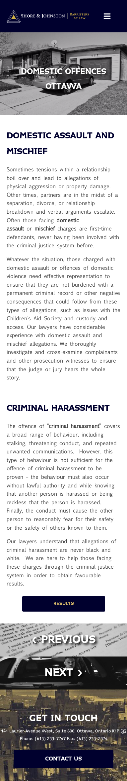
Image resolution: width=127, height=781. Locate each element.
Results (63, 603)
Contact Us (63, 759)
